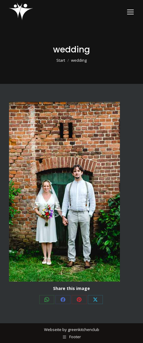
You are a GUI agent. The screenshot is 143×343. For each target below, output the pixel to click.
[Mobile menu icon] (130, 12)
